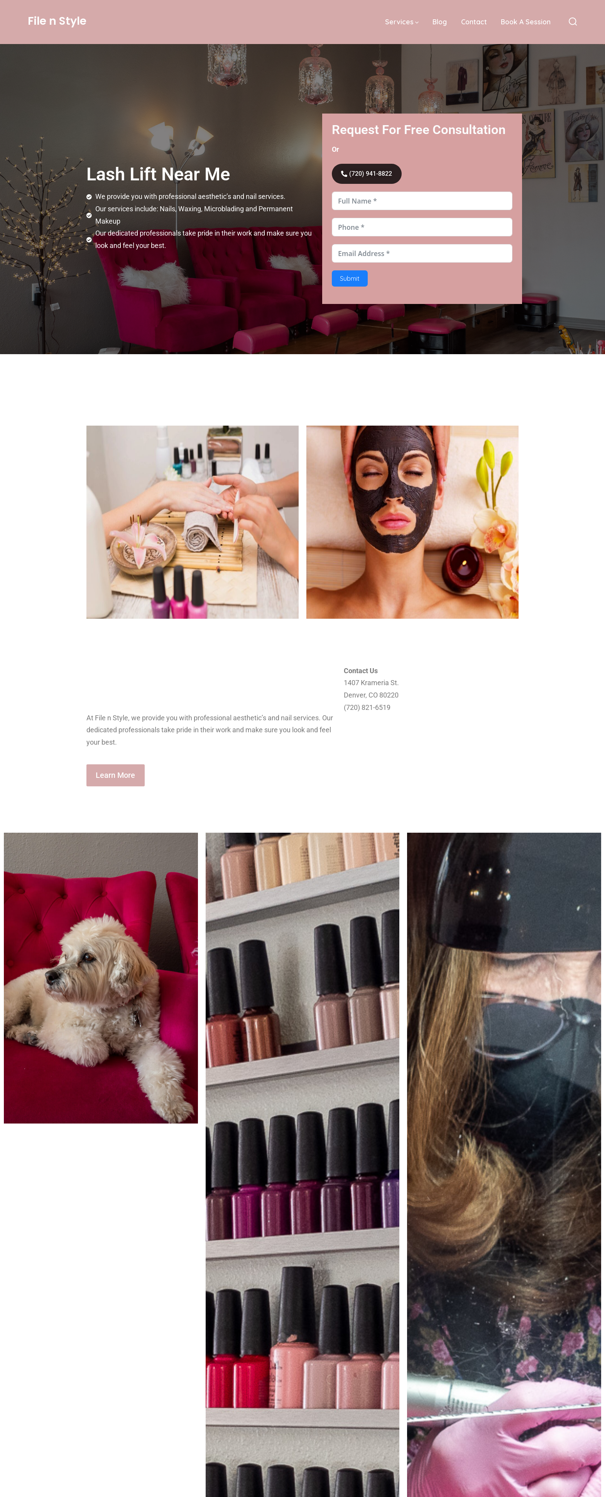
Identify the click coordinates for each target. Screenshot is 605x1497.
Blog (440, 21)
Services (402, 21)
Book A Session (526, 21)
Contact (474, 21)
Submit (350, 280)
